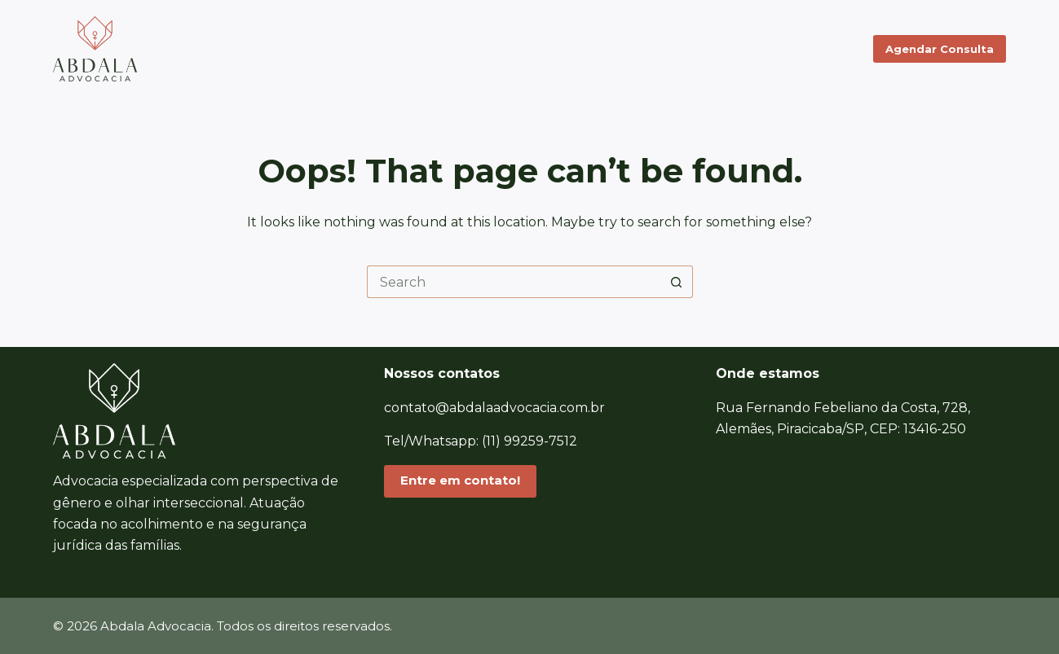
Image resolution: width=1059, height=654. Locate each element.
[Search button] (676, 282)
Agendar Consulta (939, 48)
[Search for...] (513, 282)
